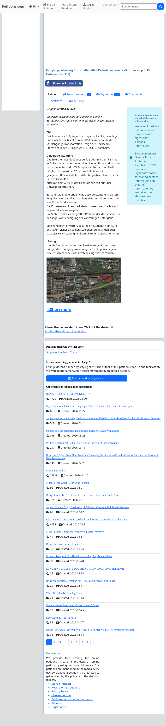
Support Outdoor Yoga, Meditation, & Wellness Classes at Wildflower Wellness (87, 507)
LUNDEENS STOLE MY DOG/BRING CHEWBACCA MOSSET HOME (85, 568)
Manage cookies (61, 695)
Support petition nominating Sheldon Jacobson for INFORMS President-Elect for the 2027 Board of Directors (103, 418)
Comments (133, 94)
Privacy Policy (76, 101)
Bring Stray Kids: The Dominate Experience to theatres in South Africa (83, 495)
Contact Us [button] (110, 4)
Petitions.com (13, 6)
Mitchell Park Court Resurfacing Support (67, 482)
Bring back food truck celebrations (64, 544)
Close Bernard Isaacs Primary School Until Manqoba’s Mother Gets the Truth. (87, 519)
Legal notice (58, 707)
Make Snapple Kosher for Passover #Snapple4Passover (75, 531)
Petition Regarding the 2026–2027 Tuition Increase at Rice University (82, 443)
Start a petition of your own (86, 378)
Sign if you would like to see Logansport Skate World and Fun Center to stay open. (89, 406)
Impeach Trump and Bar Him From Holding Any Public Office (79, 556)
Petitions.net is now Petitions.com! (72, 699)
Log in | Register (89, 6)
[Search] (138, 6)
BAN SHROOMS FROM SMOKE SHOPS (68, 394)
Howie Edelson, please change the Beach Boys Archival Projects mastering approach (90, 629)
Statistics (55, 101)
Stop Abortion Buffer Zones (61, 352)
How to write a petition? (65, 687)
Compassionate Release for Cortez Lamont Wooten (72, 605)
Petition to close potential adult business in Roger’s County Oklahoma (82, 430)
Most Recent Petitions (69, 6)
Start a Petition (49, 6)
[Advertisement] (103, 41)
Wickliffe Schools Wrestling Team (64, 593)
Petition (52, 94)
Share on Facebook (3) (63, 83)
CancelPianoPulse (55, 470)
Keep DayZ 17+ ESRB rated (61, 617)
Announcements (77, 94)
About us (56, 703)
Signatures (108, 94)
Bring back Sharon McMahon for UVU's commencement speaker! (80, 580)
